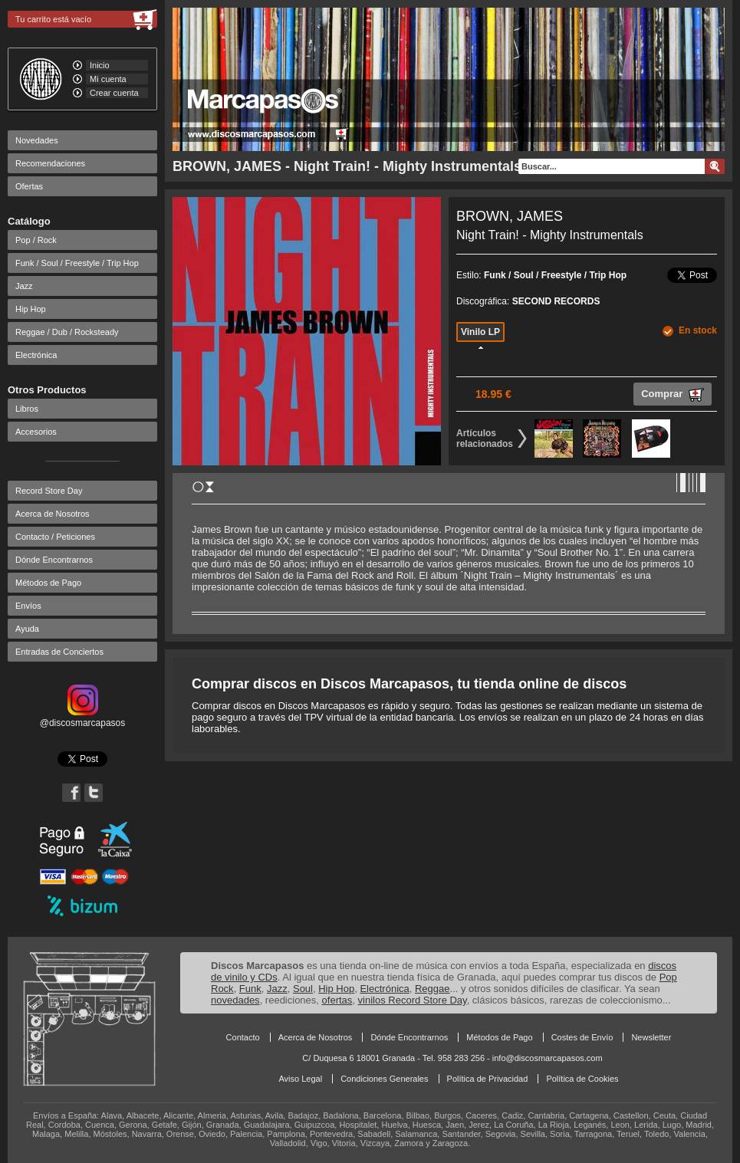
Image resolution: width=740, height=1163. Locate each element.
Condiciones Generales (384, 1078)
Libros (26, 408)
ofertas (337, 1000)
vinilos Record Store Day (412, 1000)
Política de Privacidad (487, 1078)
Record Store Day (48, 490)
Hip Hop (30, 309)
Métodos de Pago (48, 582)
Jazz (24, 286)
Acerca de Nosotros (52, 513)
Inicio (100, 65)
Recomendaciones (50, 163)
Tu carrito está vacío (53, 19)
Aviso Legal (300, 1078)
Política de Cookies (582, 1078)
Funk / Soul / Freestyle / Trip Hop (77, 263)
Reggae (432, 988)
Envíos (28, 605)
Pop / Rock (36, 240)
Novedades (36, 140)
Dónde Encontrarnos (54, 559)
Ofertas (29, 186)
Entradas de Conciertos (59, 651)
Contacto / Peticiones (55, 536)
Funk (250, 988)
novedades (235, 1000)
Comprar (672, 394)
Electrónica (36, 355)
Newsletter (651, 1037)
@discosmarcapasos (83, 717)
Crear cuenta (114, 92)
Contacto (243, 1037)
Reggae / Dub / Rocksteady (67, 332)
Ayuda (27, 628)
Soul (303, 988)
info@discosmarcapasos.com (547, 1058)
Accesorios (36, 431)
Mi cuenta (108, 79)
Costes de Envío (582, 1037)
